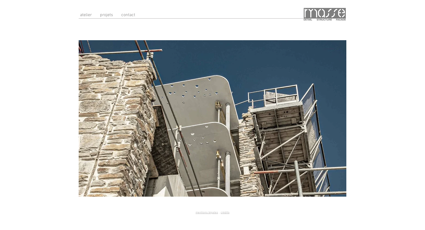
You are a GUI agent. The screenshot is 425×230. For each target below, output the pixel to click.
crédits (225, 212)
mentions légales (207, 212)
